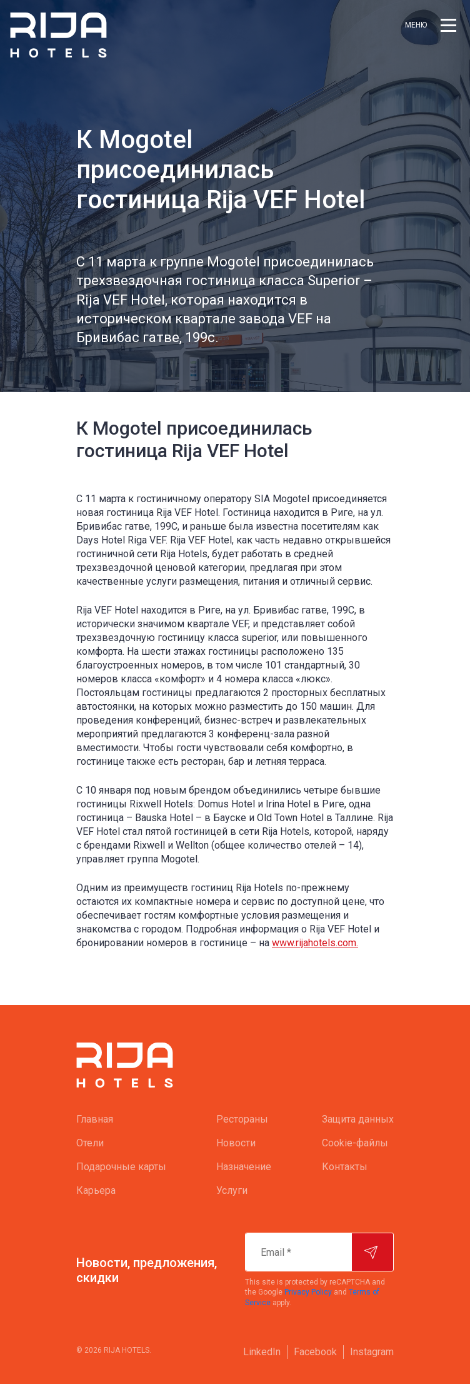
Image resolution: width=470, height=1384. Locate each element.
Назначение (243, 1167)
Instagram (372, 1352)
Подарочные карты (121, 1167)
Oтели (90, 1143)
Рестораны (242, 1119)
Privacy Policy (308, 1292)
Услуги (232, 1190)
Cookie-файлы (355, 1143)
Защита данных (358, 1119)
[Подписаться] (372, 1252)
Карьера (96, 1190)
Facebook (315, 1352)
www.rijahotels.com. (315, 943)
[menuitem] (121, 1119)
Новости (236, 1143)
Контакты (345, 1167)
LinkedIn (262, 1352)
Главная (94, 1119)
